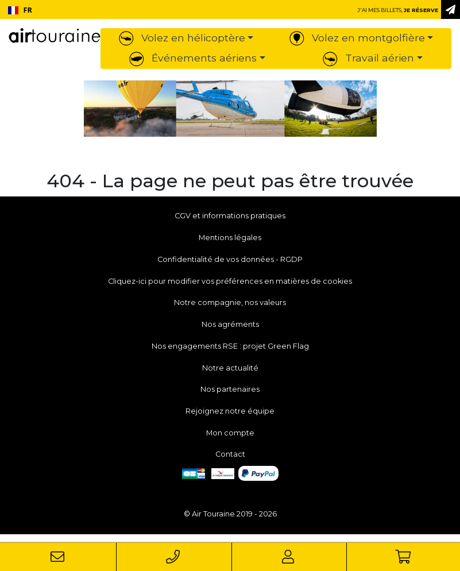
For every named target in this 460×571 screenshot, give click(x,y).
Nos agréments (230, 324)
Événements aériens (193, 58)
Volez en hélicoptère (182, 38)
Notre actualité (230, 368)
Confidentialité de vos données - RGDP (230, 259)
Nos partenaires (230, 389)
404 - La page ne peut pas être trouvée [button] (230, 181)
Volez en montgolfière (357, 38)
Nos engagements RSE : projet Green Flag (230, 346)
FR (20, 10)
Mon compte (230, 433)
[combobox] (20, 10)
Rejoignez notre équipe (230, 411)
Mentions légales (230, 237)
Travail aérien (368, 58)
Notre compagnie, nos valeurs (230, 302)
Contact (230, 454)
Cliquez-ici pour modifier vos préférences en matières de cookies (230, 281)
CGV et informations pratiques (230, 215)
